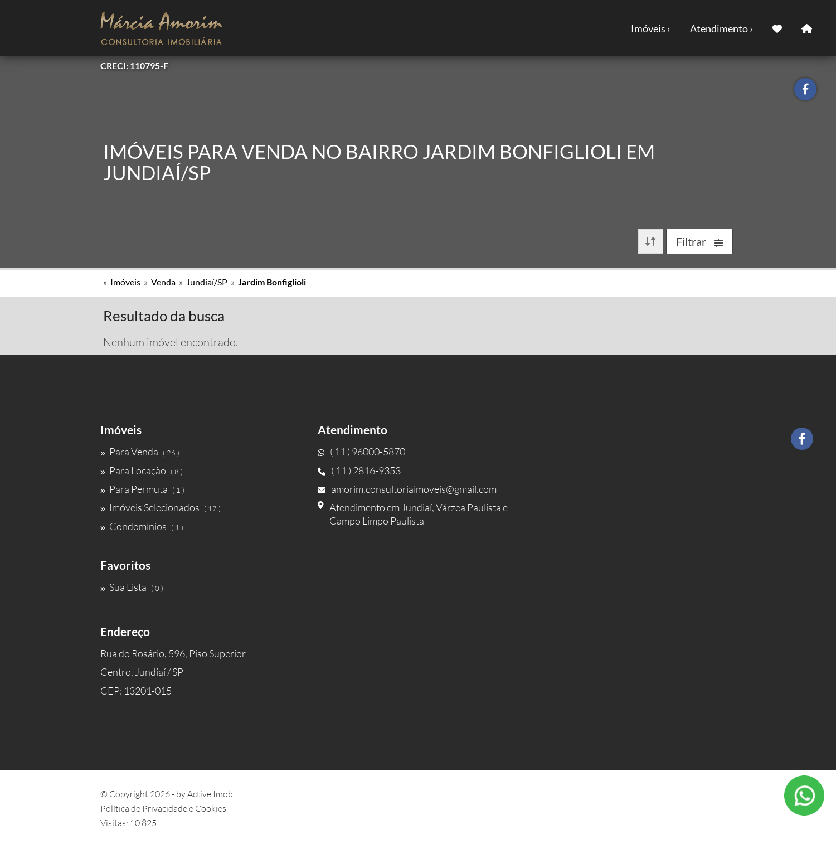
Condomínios (141, 526)
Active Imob (210, 793)
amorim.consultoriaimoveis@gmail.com (407, 489)
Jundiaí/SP (206, 282)
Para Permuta (142, 489)
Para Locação (141, 470)
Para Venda (139, 451)
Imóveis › (650, 28)
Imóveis (125, 282)
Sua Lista (131, 587)
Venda (163, 282)
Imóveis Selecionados (160, 507)
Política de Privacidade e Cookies (163, 808)
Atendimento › (721, 28)
